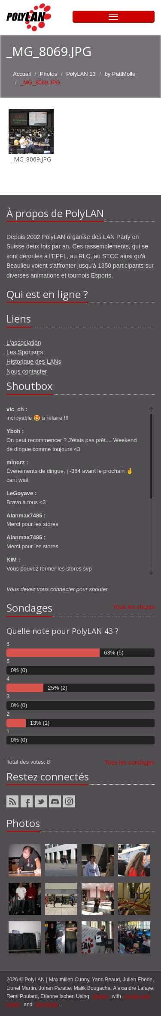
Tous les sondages (130, 762)
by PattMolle (120, 74)
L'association (23, 342)
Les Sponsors (24, 352)
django (100, 996)
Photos (48, 74)
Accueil (22, 74)
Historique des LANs (33, 361)
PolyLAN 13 (81, 74)
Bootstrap (47, 1004)
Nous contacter (26, 371)
